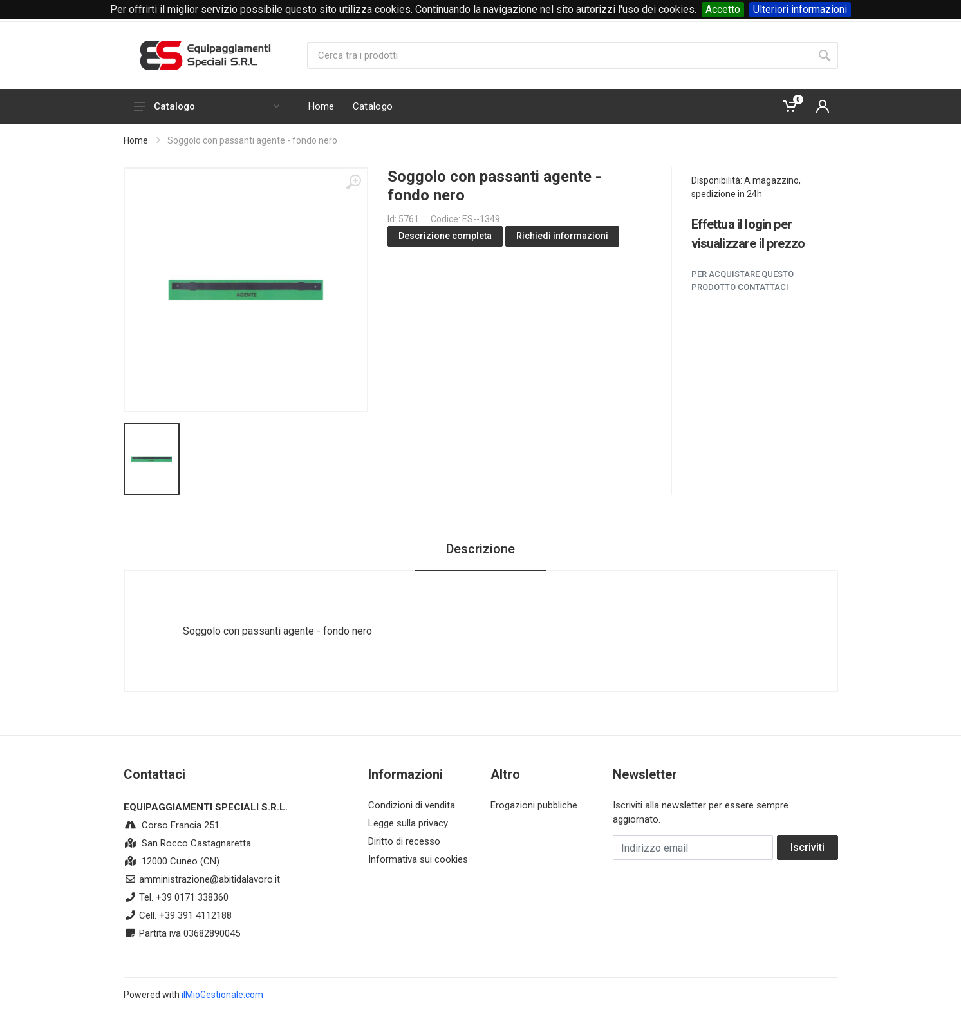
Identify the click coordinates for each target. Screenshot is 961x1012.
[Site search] (559, 55)
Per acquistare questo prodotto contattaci (742, 280)
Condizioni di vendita (411, 805)
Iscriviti (807, 847)
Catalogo (206, 106)
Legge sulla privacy (408, 823)
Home (136, 140)
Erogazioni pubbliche (533, 805)
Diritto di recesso (404, 841)
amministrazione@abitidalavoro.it (209, 879)
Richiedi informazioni (562, 236)
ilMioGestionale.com (222, 994)
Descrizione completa (445, 236)
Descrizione (480, 549)
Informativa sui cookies (418, 859)
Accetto (722, 9)
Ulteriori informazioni (800, 9)
